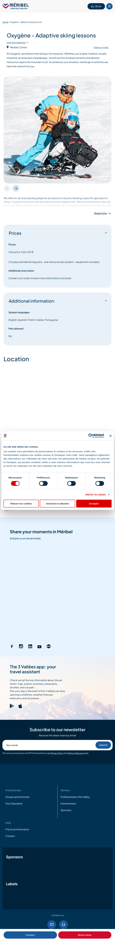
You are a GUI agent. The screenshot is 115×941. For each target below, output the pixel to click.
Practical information (17, 829)
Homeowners (68, 803)
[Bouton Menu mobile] (109, 6)
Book (96, 6)
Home (5, 22)
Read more (100, 213)
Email (51, 924)
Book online (84, 934)
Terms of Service (75, 753)
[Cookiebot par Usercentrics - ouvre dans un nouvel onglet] (90, 435)
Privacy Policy (57, 753)
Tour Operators (13, 803)
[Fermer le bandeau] (110, 436)
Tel (63, 924)
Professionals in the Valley (75, 796)
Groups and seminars (17, 796)
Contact (30, 934)
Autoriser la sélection (57, 503)
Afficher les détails (95, 494)
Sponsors (66, 810)
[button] (16, 188)
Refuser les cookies (21, 503)
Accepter (94, 503)
